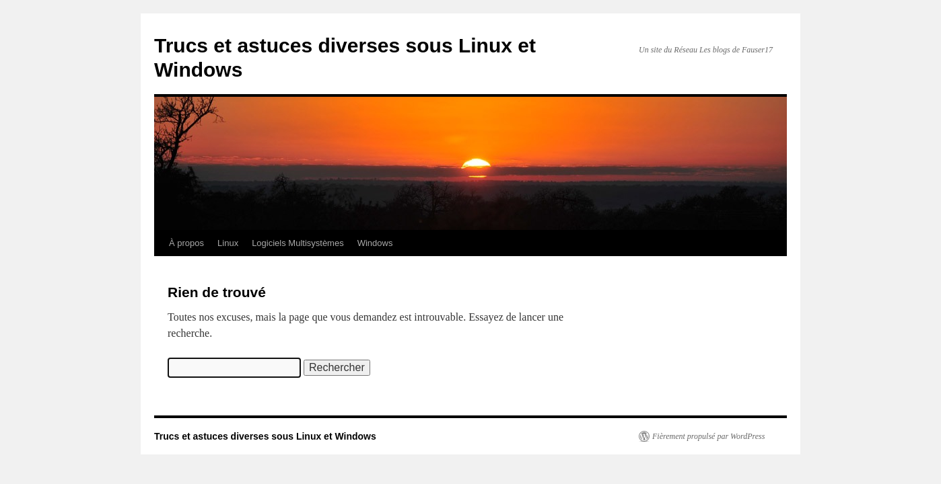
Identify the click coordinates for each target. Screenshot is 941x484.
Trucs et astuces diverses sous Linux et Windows (265, 436)
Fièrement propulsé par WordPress (708, 436)
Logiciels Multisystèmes (298, 243)
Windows (375, 243)
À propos (186, 243)
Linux (227, 243)
